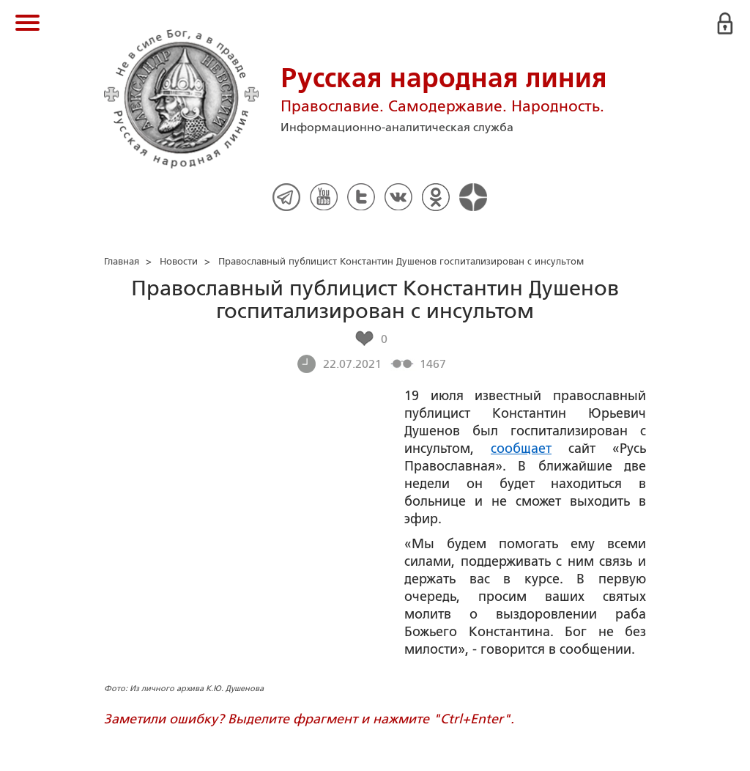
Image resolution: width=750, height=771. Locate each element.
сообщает (521, 448)
